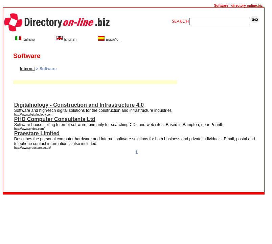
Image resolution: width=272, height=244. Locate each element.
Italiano (29, 39)
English (70, 39)
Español (112, 39)
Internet (27, 68)
